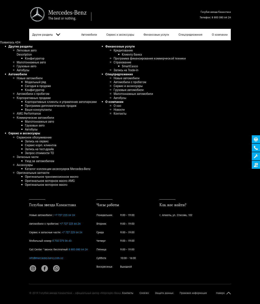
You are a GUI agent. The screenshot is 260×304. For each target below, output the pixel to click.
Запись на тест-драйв (39, 149)
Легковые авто (27, 50)
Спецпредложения (190, 34)
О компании (220, 34)
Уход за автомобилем (39, 161)
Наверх (220, 293)
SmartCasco (130, 66)
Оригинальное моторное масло (46, 185)
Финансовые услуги (156, 34)
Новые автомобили (30, 78)
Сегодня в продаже (38, 86)
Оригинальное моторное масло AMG (50, 181)
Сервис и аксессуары (120, 34)
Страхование (122, 62)
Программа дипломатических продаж (50, 106)
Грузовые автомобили (129, 90)
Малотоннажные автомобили (133, 94)
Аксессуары (25, 165)
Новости (119, 109)
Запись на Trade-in (126, 70)
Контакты (120, 113)
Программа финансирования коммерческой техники (150, 58)
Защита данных (164, 293)
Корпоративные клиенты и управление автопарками (61, 102)
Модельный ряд (35, 82)
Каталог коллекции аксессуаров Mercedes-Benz (57, 169)
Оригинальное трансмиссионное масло (51, 177)
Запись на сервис (37, 141)
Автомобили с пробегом (33, 94)
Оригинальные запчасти (33, 173)
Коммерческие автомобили (35, 118)
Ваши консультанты (38, 109)
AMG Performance (29, 113)
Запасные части (27, 157)
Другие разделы (46, 35)
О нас (117, 106)
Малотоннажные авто (31, 62)
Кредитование (123, 50)
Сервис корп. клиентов (40, 145)
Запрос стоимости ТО (39, 153)
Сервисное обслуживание (34, 137)
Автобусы (23, 70)
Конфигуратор (34, 58)
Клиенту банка (132, 54)
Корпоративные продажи (34, 98)
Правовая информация (193, 293)
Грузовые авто (26, 66)
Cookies (144, 293)
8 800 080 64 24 (221, 17)
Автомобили (89, 34)
